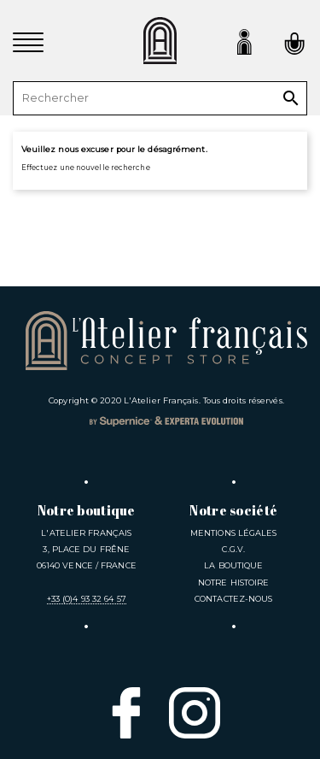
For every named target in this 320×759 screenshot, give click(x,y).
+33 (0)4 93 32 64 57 (86, 598)
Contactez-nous (233, 598)
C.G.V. (233, 549)
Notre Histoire (233, 582)
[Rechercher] (160, 98)
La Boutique (233, 565)
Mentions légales (233, 533)
